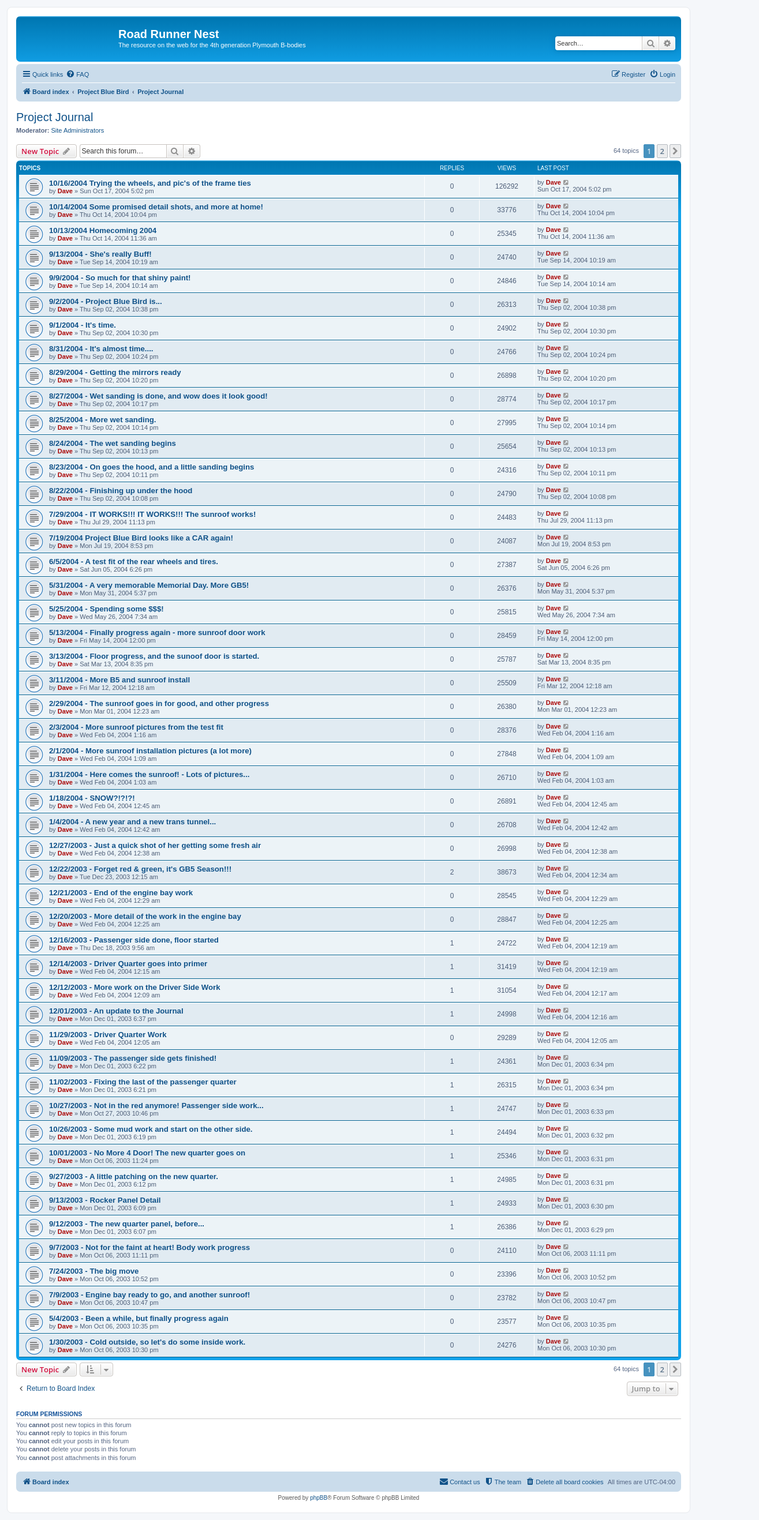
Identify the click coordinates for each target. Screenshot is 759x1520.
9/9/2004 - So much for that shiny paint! (119, 277)
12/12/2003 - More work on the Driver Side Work (134, 987)
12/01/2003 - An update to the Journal (116, 1011)
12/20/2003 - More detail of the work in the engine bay (145, 916)
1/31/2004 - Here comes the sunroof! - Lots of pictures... (149, 774)
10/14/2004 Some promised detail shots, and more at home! (156, 206)
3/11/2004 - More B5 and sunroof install (119, 679)
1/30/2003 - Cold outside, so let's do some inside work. (147, 1342)
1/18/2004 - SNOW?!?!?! (92, 798)
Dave (65, 190)
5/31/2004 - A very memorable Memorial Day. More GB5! (149, 585)
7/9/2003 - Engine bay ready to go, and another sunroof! (149, 1294)
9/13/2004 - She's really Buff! (100, 254)
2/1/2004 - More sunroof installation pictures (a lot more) (150, 750)
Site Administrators (77, 130)
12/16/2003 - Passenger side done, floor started (134, 940)
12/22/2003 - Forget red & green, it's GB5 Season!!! (140, 869)
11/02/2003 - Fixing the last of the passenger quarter (143, 1082)
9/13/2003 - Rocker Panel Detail (105, 1200)
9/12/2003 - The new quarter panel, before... (126, 1223)
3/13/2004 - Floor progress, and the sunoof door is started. (154, 656)
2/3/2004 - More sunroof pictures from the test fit (136, 727)
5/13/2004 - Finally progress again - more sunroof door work (157, 632)
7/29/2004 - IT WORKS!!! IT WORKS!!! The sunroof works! (152, 514)
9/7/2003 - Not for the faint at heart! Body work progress (149, 1247)
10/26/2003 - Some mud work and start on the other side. (151, 1129)
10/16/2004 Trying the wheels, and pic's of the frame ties (150, 183)
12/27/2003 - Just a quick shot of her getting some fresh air (155, 845)
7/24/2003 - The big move (94, 1271)
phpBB (318, 1498)
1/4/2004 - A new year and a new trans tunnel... (132, 821)
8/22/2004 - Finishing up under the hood (120, 490)
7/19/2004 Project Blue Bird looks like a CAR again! (141, 538)
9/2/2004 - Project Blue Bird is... (105, 301)
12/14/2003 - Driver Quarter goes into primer (128, 963)
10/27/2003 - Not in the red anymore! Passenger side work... (156, 1105)
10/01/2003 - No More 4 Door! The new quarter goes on (147, 1153)
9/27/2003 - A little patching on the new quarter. (133, 1176)
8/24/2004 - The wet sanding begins (112, 443)
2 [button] (662, 151)
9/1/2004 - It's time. (82, 325)
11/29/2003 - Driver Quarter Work (108, 1034)
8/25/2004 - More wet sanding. (102, 419)
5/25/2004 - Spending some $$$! (106, 609)
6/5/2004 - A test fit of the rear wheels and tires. (133, 561)
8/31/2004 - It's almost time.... (101, 348)
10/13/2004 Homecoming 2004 (102, 230)
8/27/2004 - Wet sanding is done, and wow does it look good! (158, 396)
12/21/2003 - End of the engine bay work (121, 892)
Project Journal (54, 117)
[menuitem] (77, 74)
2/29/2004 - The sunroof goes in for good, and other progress (159, 703)
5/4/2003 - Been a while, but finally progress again (139, 1318)
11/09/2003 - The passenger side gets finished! (132, 1058)
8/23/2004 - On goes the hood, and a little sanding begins (151, 467)
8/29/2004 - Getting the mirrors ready (115, 372)
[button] (675, 151)
